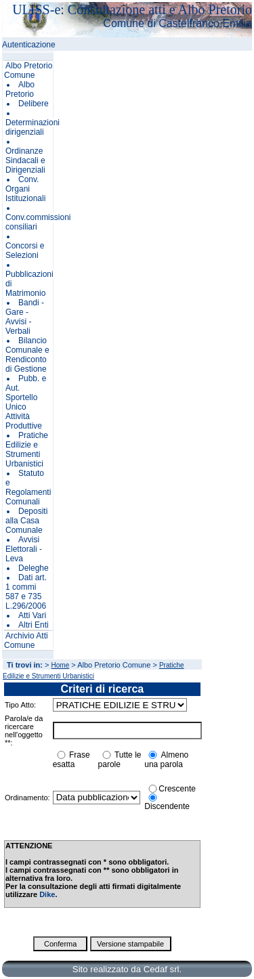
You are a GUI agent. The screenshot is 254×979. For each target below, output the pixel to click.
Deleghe (33, 568)
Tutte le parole (120, 759)
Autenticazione (29, 44)
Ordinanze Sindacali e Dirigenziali (25, 160)
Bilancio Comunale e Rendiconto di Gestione (27, 355)
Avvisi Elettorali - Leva (23, 549)
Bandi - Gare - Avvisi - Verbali (24, 317)
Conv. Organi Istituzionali (25, 189)
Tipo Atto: (20, 705)
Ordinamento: (27, 797)
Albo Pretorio (20, 89)
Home (60, 665)
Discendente (167, 806)
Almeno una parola (166, 759)
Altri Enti (33, 625)
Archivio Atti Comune (26, 640)
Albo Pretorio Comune (28, 70)
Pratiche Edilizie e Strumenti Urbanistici (26, 450)
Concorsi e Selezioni (24, 250)
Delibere (33, 103)
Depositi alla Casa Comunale (26, 520)
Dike (47, 894)
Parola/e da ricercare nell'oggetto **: (24, 730)
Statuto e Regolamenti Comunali (28, 487)
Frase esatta (71, 759)
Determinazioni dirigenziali (32, 127)
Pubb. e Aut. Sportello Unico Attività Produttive (25, 402)
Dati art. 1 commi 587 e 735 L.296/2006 (26, 592)
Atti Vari (32, 615)
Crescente (177, 788)
